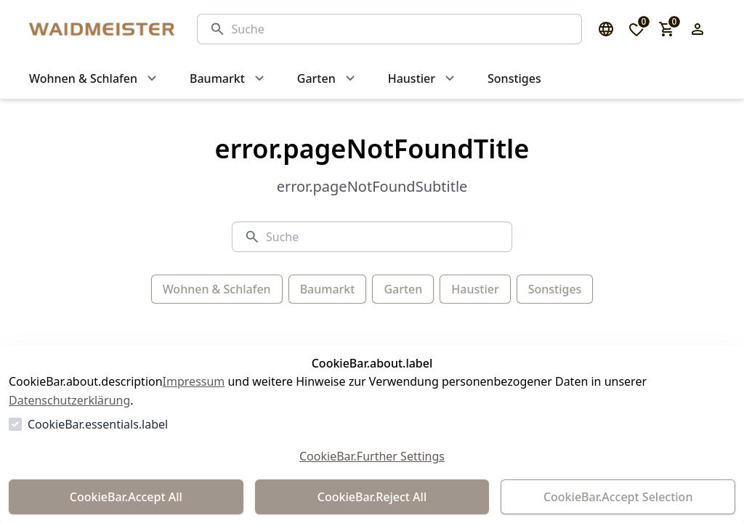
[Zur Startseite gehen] (99, 29)
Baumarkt (327, 289)
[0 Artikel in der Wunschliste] (636, 29)
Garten (403, 289)
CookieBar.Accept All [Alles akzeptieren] (126, 497)
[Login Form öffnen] (697, 29)
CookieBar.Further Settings (372, 456)
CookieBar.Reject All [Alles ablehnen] (372, 497)
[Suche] (401, 29)
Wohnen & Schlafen (217, 289)
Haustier (474, 289)
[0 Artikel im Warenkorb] (667, 29)
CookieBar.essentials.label (98, 424)
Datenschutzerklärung (69, 400)
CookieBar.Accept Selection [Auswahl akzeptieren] (618, 497)
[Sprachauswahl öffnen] (605, 29)
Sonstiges (555, 289)
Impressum (194, 381)
